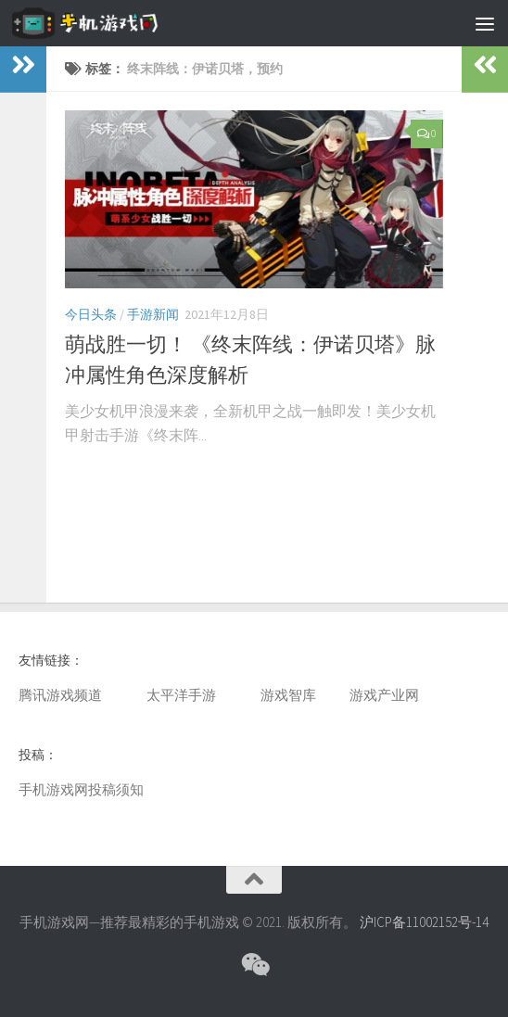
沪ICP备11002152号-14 (424, 922)
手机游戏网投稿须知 (81, 789)
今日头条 (91, 314)
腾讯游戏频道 (60, 695)
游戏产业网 (384, 695)
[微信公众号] (254, 965)
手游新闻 (153, 314)
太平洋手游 (181, 695)
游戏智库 (288, 695)
